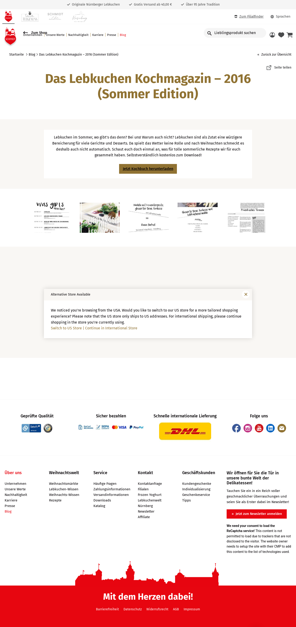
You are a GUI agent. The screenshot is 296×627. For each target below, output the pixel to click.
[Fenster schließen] (246, 294)
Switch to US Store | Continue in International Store (94, 328)
